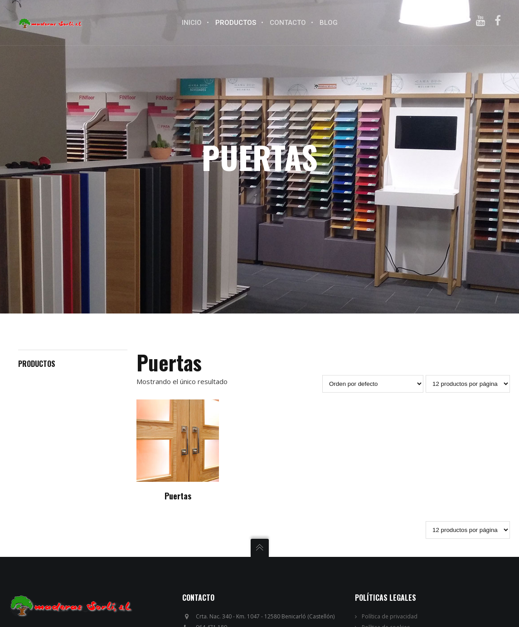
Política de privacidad (389, 616)
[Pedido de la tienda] (372, 384)
